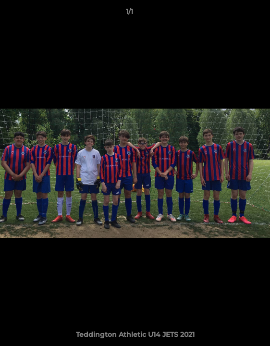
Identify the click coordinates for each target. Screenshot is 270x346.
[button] (235, 14)
